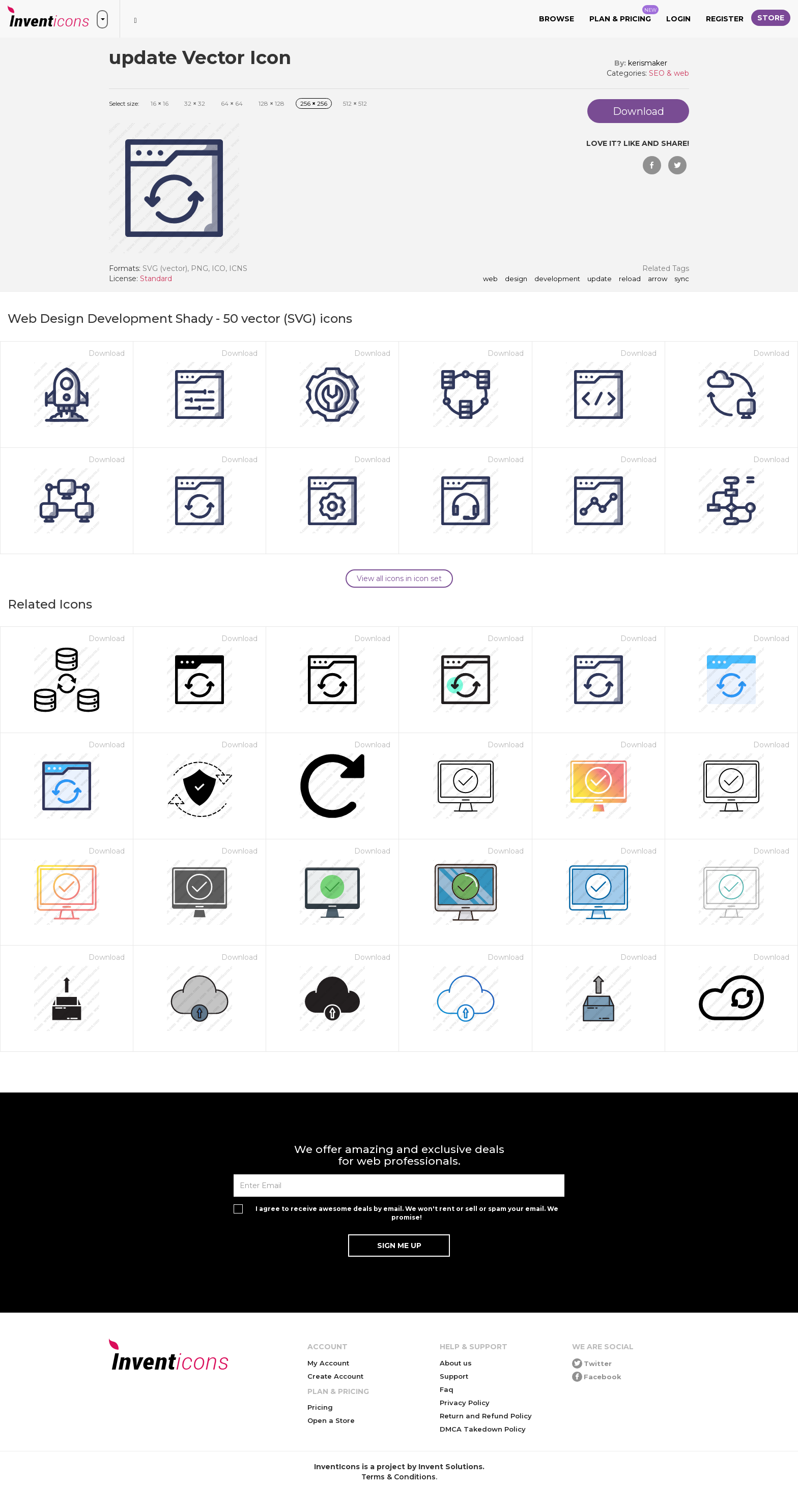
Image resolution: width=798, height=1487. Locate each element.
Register (725, 18)
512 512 (355, 103)
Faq (446, 1389)
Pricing (320, 1407)
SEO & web (669, 73)
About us (456, 1363)
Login (678, 18)
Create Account (335, 1376)
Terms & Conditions (398, 1476)
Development (557, 279)
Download (107, 353)
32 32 (194, 103)
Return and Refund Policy (486, 1416)
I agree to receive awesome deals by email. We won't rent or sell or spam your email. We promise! (406, 1213)
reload (630, 279)
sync (681, 279)
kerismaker (647, 63)
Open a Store (331, 1420)
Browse (556, 18)
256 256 (313, 103)
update (599, 279)
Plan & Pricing (624, 14)
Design (516, 279)
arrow (657, 279)
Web (490, 279)
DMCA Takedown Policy (483, 1429)
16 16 (159, 103)
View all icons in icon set (399, 578)
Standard (156, 278)
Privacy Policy (465, 1403)
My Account (328, 1363)
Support (454, 1376)
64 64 (232, 103)
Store (770, 17)
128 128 (271, 103)
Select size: (124, 103)
